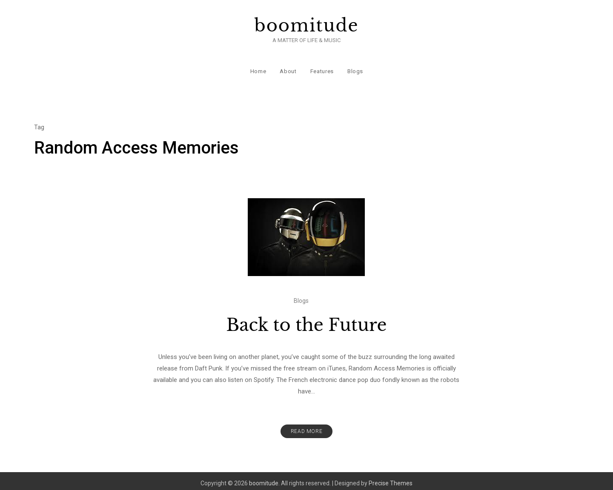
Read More (306, 427)
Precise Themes (390, 478)
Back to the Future (306, 320)
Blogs (355, 68)
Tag (39, 122)
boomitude (307, 25)
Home (258, 68)
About (288, 68)
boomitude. (264, 478)
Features (321, 68)
